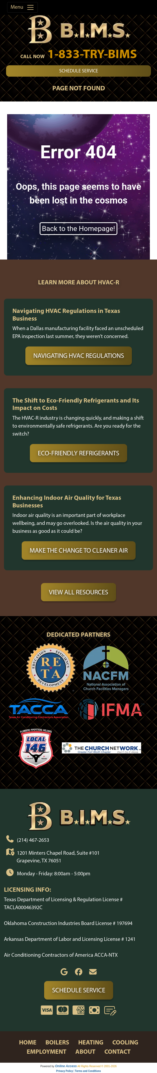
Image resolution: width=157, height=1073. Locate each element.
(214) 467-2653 (33, 840)
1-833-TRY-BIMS (92, 53)
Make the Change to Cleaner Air (79, 550)
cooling (125, 1042)
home (27, 1042)
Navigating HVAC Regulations (78, 355)
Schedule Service (78, 71)
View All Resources (78, 592)
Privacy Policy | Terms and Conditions (78, 1071)
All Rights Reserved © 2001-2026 (97, 1066)
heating (90, 1042)
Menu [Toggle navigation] (22, 7)
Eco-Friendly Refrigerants (78, 453)
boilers (57, 1042)
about (85, 1051)
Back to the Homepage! (78, 228)
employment (46, 1051)
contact (117, 1051)
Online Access (66, 1066)
